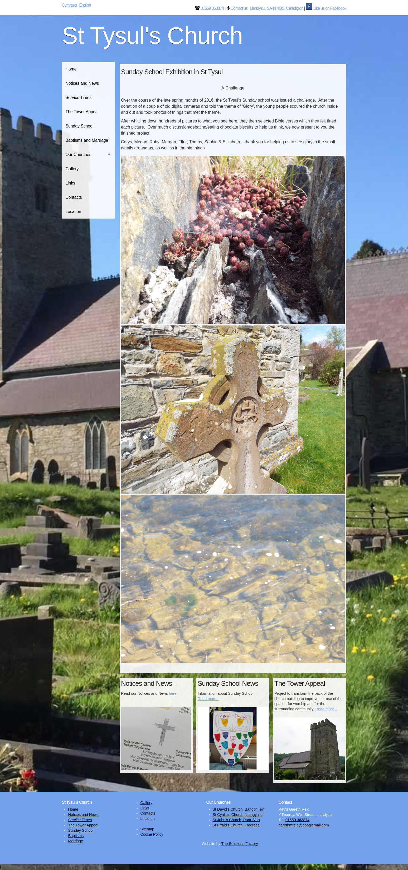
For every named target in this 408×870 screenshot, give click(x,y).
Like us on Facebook (329, 8)
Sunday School (80, 126)
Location (73, 211)
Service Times (79, 97)
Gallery (72, 169)
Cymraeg (69, 5)
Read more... (209, 699)
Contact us (239, 8)
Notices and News (82, 83)
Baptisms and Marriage (87, 140)
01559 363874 (212, 8)
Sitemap (147, 829)
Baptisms (76, 836)
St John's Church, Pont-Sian (236, 820)
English (85, 5)
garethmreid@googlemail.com (304, 825)
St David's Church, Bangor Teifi (239, 809)
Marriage (75, 841)
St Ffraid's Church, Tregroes (236, 825)
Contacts (74, 197)
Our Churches (78, 154)
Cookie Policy (151, 834)
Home (71, 69)
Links (70, 183)
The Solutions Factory (239, 843)
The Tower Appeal (82, 112)
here (173, 693)
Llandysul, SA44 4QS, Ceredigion (276, 8)
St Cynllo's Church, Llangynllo (238, 814)
